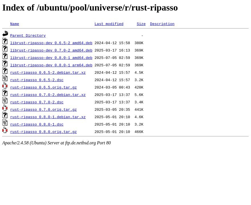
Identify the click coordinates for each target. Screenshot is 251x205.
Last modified (108, 23)
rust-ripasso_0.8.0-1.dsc (36, 124)
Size (141, 23)
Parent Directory (28, 35)
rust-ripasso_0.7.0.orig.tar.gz (43, 109)
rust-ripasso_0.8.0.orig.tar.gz (43, 131)
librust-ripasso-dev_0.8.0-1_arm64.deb (51, 64)
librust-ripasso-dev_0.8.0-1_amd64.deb (51, 57)
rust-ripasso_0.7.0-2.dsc (36, 101)
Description (162, 23)
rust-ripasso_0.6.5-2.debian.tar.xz (48, 72)
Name (14, 23)
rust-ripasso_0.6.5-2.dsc (36, 79)
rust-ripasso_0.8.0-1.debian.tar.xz (48, 116)
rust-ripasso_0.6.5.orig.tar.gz (43, 87)
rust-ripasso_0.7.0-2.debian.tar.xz (48, 94)
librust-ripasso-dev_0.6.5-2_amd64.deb (51, 42)
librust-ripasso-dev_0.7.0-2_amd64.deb (51, 50)
